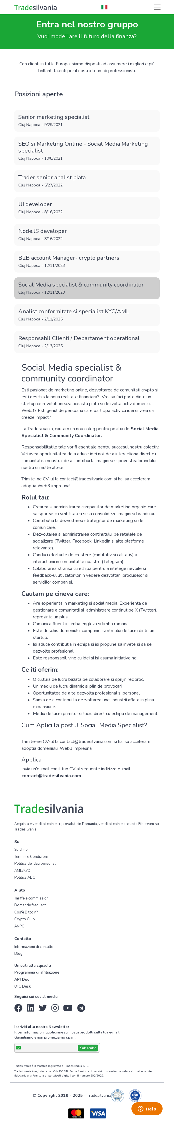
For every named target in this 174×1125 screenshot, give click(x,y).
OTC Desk (22, 986)
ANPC (19, 926)
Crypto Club (24, 919)
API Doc (21, 979)
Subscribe (88, 1048)
